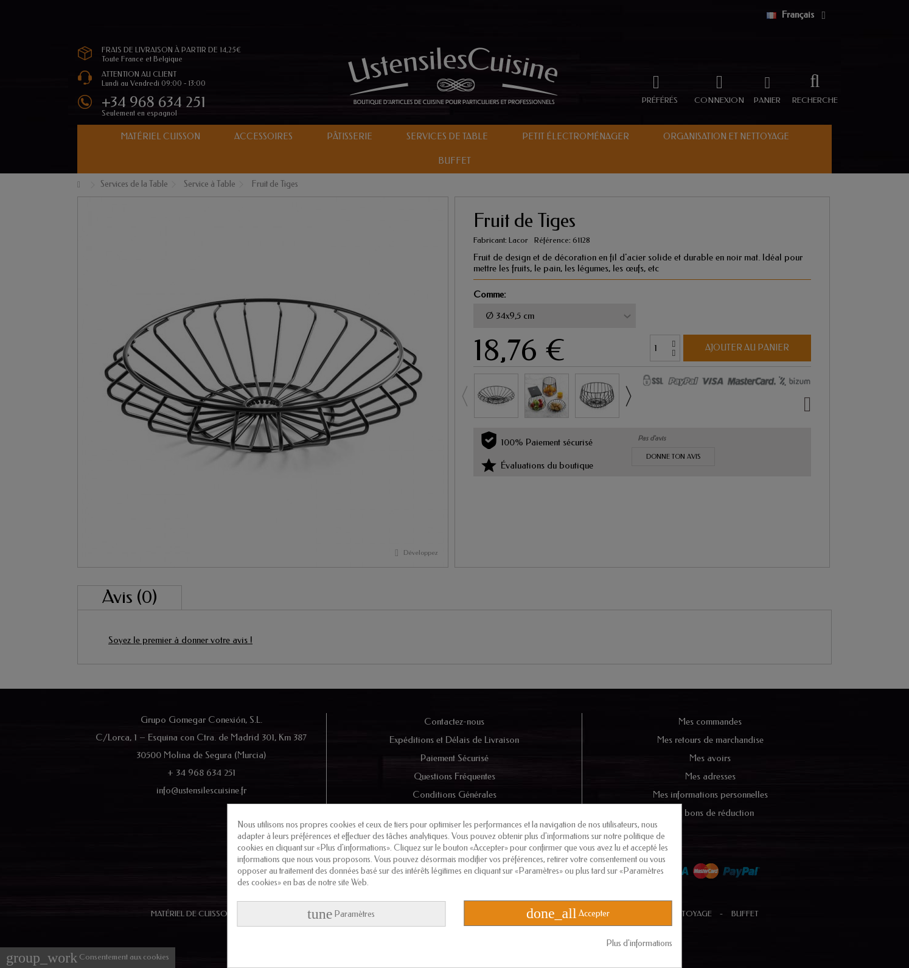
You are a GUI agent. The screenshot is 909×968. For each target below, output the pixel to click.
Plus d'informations (639, 943)
